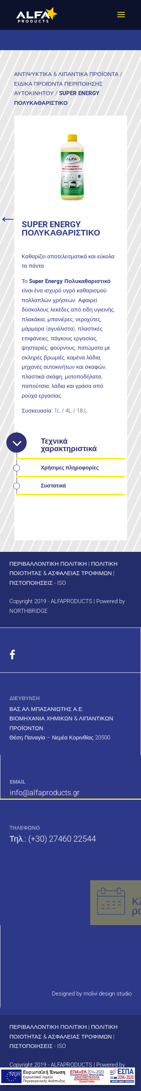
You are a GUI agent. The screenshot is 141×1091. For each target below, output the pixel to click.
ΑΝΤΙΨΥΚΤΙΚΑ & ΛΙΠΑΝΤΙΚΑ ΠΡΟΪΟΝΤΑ (66, 74)
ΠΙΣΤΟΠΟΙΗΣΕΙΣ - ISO (37, 583)
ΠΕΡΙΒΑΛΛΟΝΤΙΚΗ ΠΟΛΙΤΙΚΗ (48, 563)
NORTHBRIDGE (28, 611)
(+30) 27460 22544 (62, 839)
